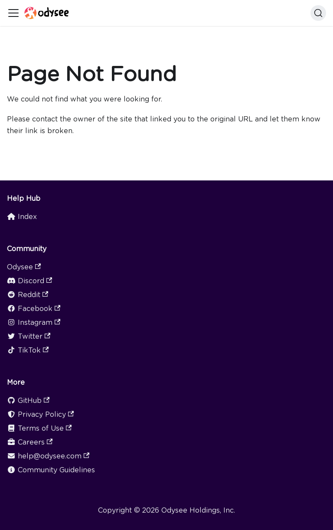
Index (22, 217)
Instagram (33, 322)
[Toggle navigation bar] (13, 13)
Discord (29, 281)
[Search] (318, 13)
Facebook (33, 308)
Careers (29, 442)
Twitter (28, 336)
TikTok (28, 350)
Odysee (24, 267)
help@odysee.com (48, 456)
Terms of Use (39, 428)
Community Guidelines (51, 470)
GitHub (28, 400)
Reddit (27, 295)
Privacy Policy (40, 414)
